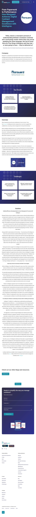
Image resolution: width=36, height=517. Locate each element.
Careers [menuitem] (3, 496)
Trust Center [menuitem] (20, 487)
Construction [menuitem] (20, 473)
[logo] (6, 443)
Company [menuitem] (3, 490)
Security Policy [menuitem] (12, 508)
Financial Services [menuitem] (21, 468)
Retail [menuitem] (19, 462)
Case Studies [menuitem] (20, 480)
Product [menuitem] (3, 476)
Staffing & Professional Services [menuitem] (23, 464)
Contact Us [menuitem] (3, 494)
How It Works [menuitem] (4, 478)
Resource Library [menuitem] (20, 482)
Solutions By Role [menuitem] (4, 453)
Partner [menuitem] (3, 498)
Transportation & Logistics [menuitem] (22, 470)
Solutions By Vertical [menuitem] (21, 453)
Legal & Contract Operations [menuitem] (6, 455)
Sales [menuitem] (3, 459)
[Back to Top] (3, 512)
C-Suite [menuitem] (3, 457)
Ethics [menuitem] (17, 508)
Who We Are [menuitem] (4, 492)
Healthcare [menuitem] (19, 457)
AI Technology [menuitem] (4, 484)
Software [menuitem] (19, 459)
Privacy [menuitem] (3, 508)
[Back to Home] (6, 2)
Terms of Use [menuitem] (7, 508)
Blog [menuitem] (19, 478)
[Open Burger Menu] (34, 2)
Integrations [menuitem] (4, 482)
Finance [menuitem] (3, 462)
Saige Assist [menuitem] (4, 480)
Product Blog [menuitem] (20, 484)
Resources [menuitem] (19, 476)
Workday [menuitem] (19, 455)
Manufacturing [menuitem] (20, 466)
